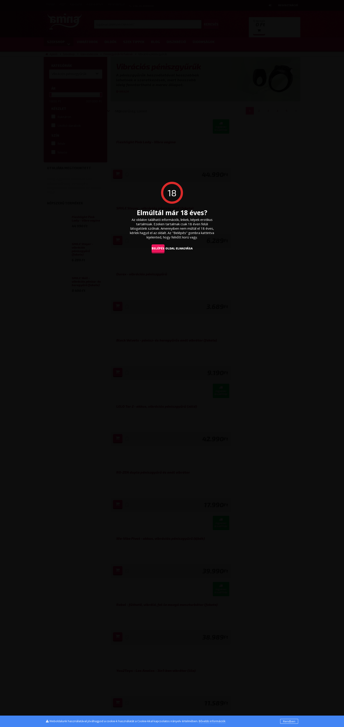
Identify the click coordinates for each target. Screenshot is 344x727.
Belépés (154, 248)
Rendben (289, 721)
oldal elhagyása (186, 248)
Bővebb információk (212, 721)
